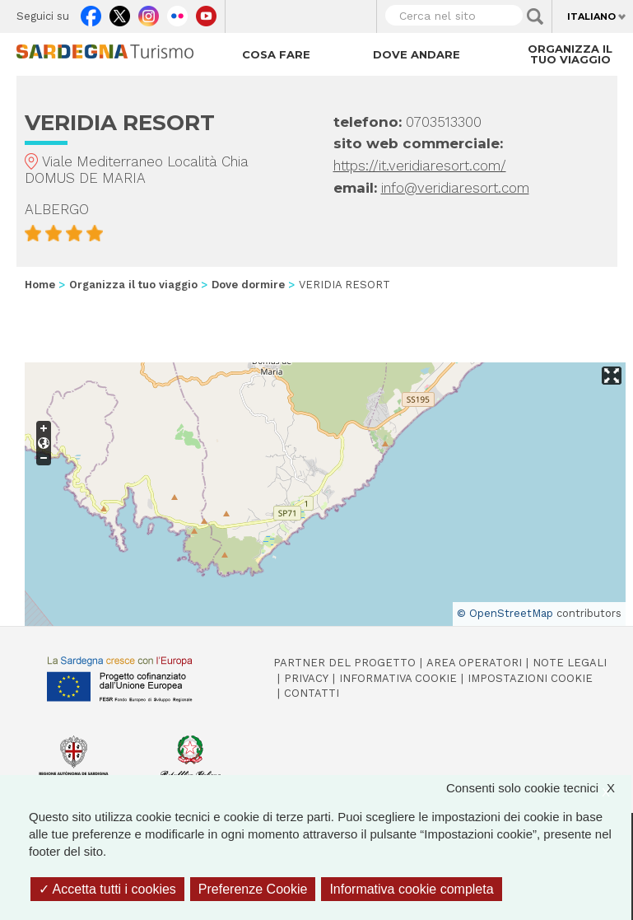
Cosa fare (276, 54)
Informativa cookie (398, 678)
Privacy (306, 678)
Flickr (177, 12)
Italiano (591, 16)
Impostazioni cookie (530, 678)
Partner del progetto (344, 662)
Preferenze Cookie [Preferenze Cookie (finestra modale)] (253, 889)
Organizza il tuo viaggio (570, 54)
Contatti (311, 693)
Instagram (148, 12)
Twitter (119, 12)
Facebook (91, 12)
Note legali (570, 662)
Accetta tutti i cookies (107, 889)
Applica (535, 16)
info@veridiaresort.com (455, 188)
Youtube (206, 12)
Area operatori (474, 662)
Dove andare (416, 54)
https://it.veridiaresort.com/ (419, 165)
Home (40, 284)
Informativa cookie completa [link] (411, 889)
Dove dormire (248, 284)
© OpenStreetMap (505, 613)
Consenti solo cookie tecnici (538, 787)
